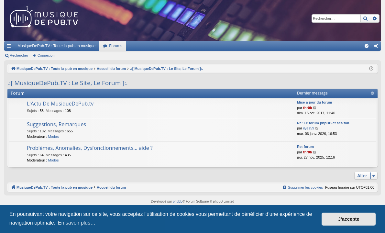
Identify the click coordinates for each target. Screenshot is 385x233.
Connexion (46, 55)
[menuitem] (366, 46)
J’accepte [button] (348, 219)
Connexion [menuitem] (377, 47)
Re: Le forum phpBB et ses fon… (325, 123)
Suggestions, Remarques (56, 124)
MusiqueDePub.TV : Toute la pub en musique (56, 46)
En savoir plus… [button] (77, 223)
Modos (53, 137)
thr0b (307, 108)
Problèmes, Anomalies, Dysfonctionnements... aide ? (90, 147)
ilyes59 (308, 128)
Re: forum (305, 147)
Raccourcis (10, 47)
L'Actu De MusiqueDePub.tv (60, 103)
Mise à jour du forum (314, 102)
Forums (115, 46)
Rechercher (19, 55)
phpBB (177, 201)
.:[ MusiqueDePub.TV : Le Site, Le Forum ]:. (67, 83)
